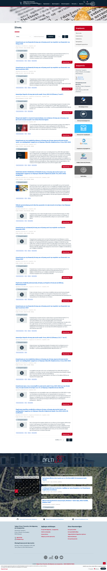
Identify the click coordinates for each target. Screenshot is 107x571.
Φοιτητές (74, 4)
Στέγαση (29, 60)
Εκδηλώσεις (79, 39)
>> (66, 36)
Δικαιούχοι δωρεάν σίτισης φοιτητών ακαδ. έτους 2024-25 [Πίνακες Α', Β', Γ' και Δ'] (41, 337)
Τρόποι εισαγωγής (45, 532)
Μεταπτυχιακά (65, 4)
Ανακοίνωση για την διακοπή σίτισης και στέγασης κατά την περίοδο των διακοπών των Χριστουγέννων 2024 (43, 307)
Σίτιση (26, 60)
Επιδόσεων (97, 569)
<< (16, 474)
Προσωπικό (46, 4)
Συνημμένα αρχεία (22, 50)
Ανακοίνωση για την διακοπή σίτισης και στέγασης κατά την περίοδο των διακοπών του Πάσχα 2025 (43, 258)
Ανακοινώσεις (79, 36)
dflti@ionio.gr (80, 79)
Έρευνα (81, 4)
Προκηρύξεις (79, 41)
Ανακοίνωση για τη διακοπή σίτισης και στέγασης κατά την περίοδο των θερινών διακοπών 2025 (40, 228)
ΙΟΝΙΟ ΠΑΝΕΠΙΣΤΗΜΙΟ (69, 564)
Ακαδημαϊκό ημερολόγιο (82, 44)
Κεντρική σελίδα (72, 529)
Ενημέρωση (88, 4)
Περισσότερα (66, 62)
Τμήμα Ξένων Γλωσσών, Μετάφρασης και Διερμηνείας (49, 564)
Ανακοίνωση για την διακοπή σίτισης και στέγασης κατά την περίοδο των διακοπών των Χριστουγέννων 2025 (43, 68)
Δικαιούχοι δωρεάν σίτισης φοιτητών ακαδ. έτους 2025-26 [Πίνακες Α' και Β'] (39, 94)
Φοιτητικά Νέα (34, 60)
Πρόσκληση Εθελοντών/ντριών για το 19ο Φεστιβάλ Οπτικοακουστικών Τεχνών (64, 479)
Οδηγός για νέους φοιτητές (48, 536)
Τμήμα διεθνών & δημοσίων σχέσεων (77, 534)
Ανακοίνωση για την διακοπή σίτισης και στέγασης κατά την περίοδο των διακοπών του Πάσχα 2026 (43, 43)
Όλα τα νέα (78, 33)
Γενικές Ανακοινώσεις (20, 60)
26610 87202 (80, 77)
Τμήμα (39, 4)
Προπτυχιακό (55, 4)
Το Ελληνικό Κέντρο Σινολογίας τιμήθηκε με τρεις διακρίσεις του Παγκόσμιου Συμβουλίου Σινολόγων (66, 489)
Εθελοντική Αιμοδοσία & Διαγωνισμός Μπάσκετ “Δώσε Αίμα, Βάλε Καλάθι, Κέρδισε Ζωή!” (65, 501)
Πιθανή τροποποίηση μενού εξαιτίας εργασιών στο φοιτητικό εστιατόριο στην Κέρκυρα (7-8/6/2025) (43, 206)
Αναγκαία (91, 569)
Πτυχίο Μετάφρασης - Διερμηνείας (49, 529)
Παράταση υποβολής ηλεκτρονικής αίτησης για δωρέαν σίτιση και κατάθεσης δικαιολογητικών (39, 283)
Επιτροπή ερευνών (72, 539)
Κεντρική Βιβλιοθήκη (73, 532)
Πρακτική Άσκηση (72, 536)
